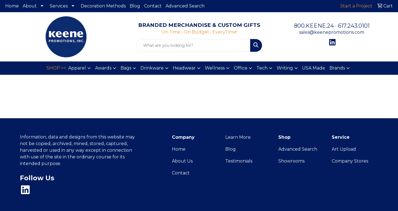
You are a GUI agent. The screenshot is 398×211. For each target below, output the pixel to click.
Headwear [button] (184, 68)
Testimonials (238, 161)
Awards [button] (103, 68)
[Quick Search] (193, 45)
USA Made (313, 68)
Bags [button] (126, 68)
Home (12, 6)
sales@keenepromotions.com (331, 32)
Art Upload (344, 149)
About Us (182, 161)
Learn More (238, 137)
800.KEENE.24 (314, 25)
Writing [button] (285, 68)
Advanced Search (185, 6)
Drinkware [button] (152, 68)
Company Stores (350, 161)
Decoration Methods (103, 6)
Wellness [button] (215, 68)
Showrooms (291, 161)
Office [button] (240, 68)
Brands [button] (337, 68)
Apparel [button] (77, 68)
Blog (135, 6)
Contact (153, 6)
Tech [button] (262, 68)
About (30, 6)
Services (59, 6)
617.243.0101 (354, 25)
